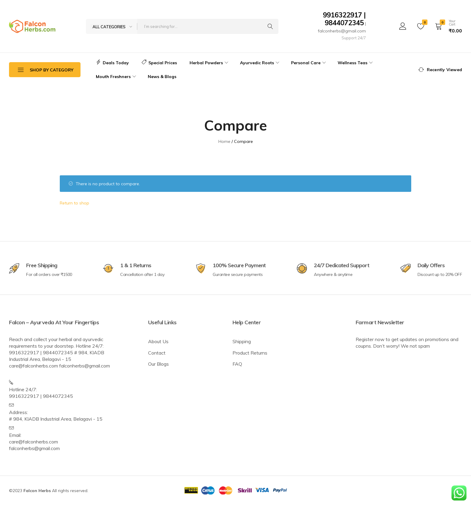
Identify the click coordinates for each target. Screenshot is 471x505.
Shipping (241, 341)
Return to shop (74, 203)
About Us (158, 341)
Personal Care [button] (309, 62)
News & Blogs (162, 76)
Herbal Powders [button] (210, 62)
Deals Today (112, 62)
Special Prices (159, 62)
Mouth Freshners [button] (117, 76)
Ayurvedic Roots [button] (260, 62)
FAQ (237, 364)
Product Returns (249, 353)
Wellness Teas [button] (356, 62)
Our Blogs (158, 364)
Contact (157, 353)
